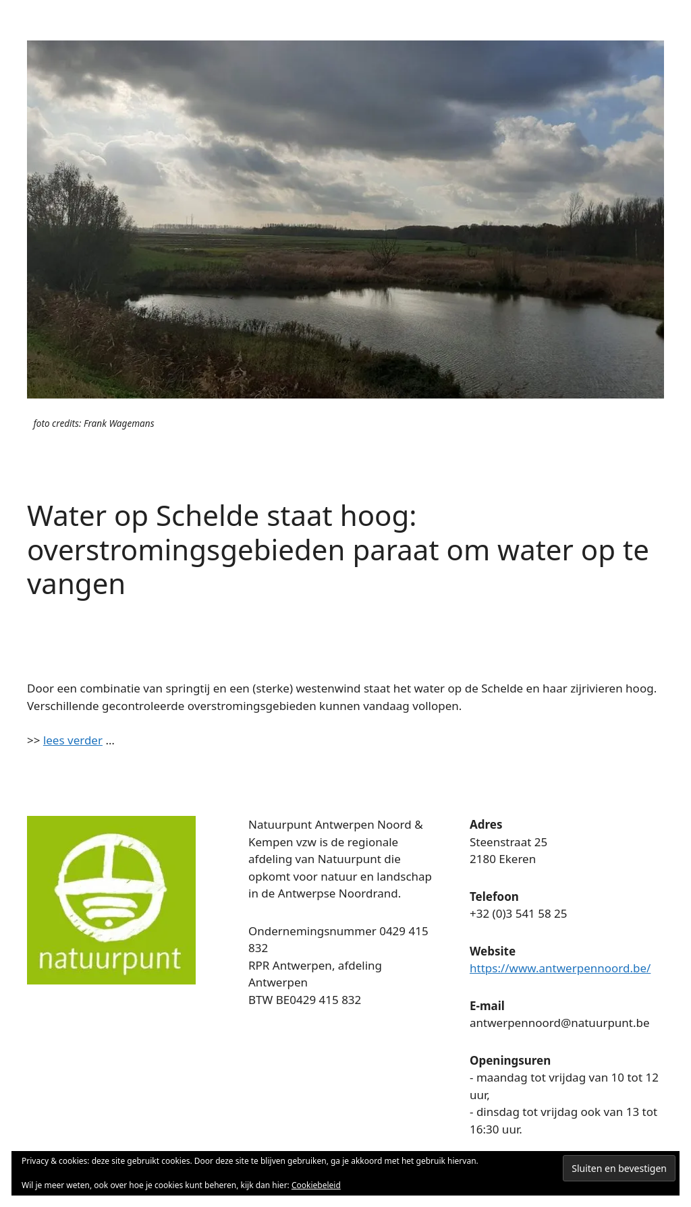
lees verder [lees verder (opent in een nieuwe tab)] (73, 740)
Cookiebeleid (316, 1185)
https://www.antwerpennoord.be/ (560, 968)
